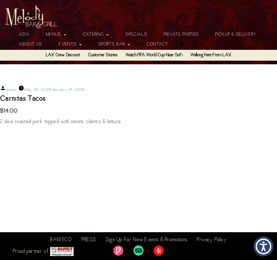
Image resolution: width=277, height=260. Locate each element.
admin (11, 90)
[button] (263, 246)
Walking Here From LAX (210, 55)
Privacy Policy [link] (212, 240)
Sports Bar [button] (114, 44)
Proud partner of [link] (43, 251)
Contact (157, 44)
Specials (136, 34)
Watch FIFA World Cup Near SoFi (154, 55)
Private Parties (181, 34)
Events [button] (70, 44)
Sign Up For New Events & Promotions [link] (147, 240)
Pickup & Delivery (235, 34)
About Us (30, 44)
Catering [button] (96, 34)
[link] (118, 250)
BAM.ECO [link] (61, 240)
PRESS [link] (89, 240)
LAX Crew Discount (63, 55)
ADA (24, 34)
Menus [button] (56, 34)
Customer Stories (103, 55)
